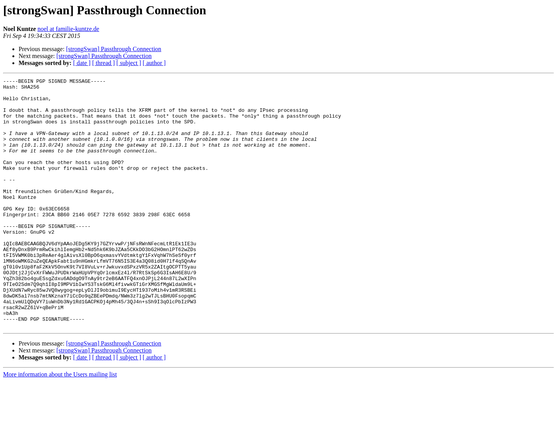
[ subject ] (128, 63)
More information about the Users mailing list (60, 424)
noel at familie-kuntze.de (68, 29)
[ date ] (82, 63)
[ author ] (154, 63)
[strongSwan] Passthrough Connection (113, 49)
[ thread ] (103, 63)
